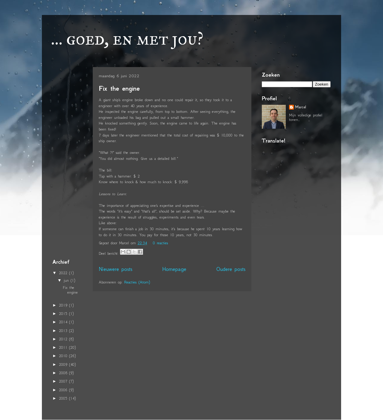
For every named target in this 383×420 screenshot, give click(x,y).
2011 (64, 347)
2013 (64, 330)
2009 (64, 364)
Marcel (300, 107)
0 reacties (160, 243)
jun (67, 280)
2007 (64, 381)
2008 (64, 373)
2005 (64, 398)
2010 (64, 356)
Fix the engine (119, 88)
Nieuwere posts (115, 269)
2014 (64, 322)
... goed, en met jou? (127, 38)
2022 (64, 273)
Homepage (174, 269)
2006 (64, 390)
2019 (64, 305)
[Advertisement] (70, 161)
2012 (64, 339)
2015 (64, 313)
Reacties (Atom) (137, 282)
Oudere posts (230, 269)
